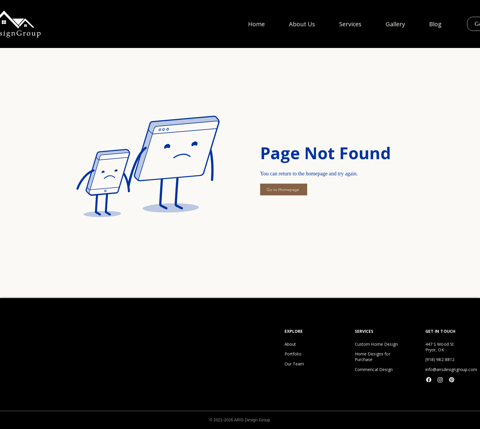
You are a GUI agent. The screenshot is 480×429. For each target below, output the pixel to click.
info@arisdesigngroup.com (451, 369)
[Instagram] (440, 379)
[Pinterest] (451, 379)
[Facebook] (428, 379)
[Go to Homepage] (283, 189)
